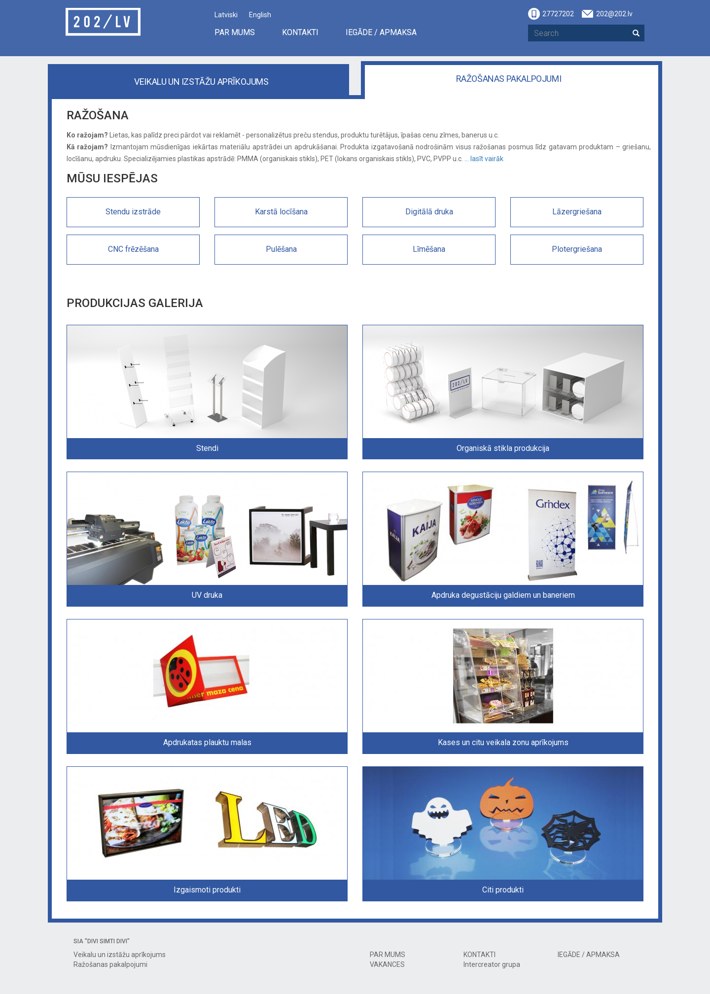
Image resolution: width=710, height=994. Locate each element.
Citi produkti (503, 889)
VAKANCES (387, 964)
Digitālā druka (429, 211)
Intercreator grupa (491, 964)
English (260, 15)
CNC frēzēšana (133, 249)
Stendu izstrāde (133, 211)
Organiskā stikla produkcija (503, 448)
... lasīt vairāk (483, 159)
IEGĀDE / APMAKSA (381, 32)
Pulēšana (281, 249)
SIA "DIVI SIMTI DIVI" (101, 941)
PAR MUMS (234, 32)
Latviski (226, 15)
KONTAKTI (300, 32)
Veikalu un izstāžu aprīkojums (201, 81)
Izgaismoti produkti (207, 889)
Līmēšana (429, 249)
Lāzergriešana (577, 211)
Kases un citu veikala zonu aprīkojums (503, 742)
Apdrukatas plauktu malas (207, 742)
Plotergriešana (577, 249)
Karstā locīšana (281, 211)
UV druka (207, 595)
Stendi (207, 448)
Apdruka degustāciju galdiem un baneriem (503, 595)
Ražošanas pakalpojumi (509, 78)
